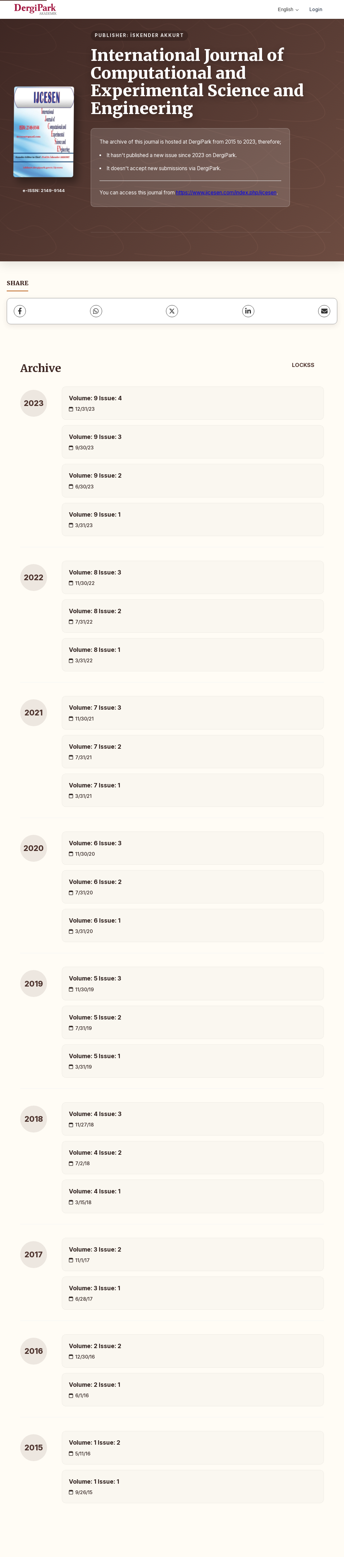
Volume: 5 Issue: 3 (95, 978)
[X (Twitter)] (172, 311)
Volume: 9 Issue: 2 (95, 475)
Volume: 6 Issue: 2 (95, 881)
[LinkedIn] (248, 311)
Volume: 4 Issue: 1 (95, 1191)
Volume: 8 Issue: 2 (95, 611)
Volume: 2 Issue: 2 (95, 1345)
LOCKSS (303, 365)
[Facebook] (20, 311)
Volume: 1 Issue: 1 (94, 1481)
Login (315, 9)
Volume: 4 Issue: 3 (95, 1113)
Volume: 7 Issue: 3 (95, 707)
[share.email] (324, 311)
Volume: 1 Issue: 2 (94, 1442)
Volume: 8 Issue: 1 (94, 649)
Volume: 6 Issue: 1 (95, 920)
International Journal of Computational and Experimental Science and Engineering (197, 81)
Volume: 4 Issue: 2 (95, 1152)
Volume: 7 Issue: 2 (95, 746)
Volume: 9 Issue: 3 (95, 436)
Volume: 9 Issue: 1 (95, 514)
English (288, 9)
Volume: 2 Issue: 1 (94, 1384)
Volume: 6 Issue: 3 (95, 843)
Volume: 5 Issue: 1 (94, 1056)
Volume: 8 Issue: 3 (95, 572)
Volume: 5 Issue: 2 (95, 1017)
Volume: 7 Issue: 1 (94, 785)
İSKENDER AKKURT (157, 35)
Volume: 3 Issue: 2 (95, 1249)
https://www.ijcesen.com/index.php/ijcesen (226, 192)
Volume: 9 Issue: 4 (95, 398)
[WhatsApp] (96, 311)
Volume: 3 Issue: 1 (94, 1288)
